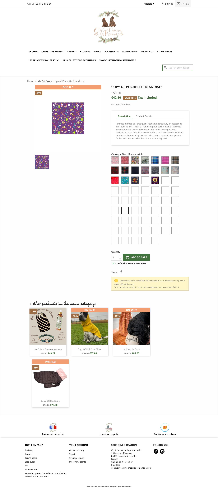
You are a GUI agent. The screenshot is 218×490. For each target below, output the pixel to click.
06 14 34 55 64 (43, 3)
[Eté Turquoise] (125, 241)
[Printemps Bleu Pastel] (135, 221)
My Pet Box (147, 51)
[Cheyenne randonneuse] (165, 180)
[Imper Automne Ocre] (135, 211)
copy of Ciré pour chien (90, 349)
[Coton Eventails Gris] (165, 201)
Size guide (30, 461)
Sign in (72, 454)
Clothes (85, 51)
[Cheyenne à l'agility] (175, 180)
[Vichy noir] (135, 231)
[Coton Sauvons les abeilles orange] (135, 201)
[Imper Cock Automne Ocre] (155, 211)
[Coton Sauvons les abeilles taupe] (145, 201)
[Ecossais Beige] (175, 160)
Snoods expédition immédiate (117, 60)
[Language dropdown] (149, 4)
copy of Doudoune (50, 400)
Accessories (111, 51)
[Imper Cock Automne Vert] (165, 211)
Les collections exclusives (79, 60)
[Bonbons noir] (115, 211)
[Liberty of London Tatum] (135, 160)
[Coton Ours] (175, 191)
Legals (28, 454)
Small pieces (164, 51)
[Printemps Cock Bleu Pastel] (165, 221)
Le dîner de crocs (131, 349)
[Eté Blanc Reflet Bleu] (175, 231)
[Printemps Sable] (155, 221)
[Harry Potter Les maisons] (115, 221)
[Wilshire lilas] (155, 231)
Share (121, 272)
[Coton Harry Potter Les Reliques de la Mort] (125, 201)
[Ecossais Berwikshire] (115, 170)
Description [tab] (124, 116)
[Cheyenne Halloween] (155, 180)
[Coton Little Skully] (115, 201)
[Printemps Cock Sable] (115, 231)
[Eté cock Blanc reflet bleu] (135, 241)
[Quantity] (114, 257)
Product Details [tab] (143, 116)
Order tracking (76, 450)
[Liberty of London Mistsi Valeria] (125, 160)
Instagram (162, 451)
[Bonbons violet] (125, 211)
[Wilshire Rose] (165, 231)
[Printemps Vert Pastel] (145, 221)
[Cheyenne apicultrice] (145, 180)
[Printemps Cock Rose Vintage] (175, 221)
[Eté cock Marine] (145, 241)
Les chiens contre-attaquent (48, 349)
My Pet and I (129, 51)
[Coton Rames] (175, 170)
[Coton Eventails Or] (135, 191)
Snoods (72, 51)
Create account (76, 457)
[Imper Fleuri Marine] (155, 170)
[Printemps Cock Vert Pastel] (125, 231)
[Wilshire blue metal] (145, 231)
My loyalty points (77, 461)
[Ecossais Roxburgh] (125, 170)
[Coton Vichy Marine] (155, 191)
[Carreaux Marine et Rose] (135, 170)
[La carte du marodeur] (175, 211)
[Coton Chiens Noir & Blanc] (115, 191)
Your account (78, 445)
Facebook (156, 451)
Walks (97, 51)
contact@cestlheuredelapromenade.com (131, 467)
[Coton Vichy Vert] (165, 191)
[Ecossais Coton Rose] (165, 160)
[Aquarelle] (145, 160)
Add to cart (136, 257)
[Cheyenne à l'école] (135, 180)
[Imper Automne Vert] (145, 211)
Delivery (29, 450)
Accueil (33, 51)
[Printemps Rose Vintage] (125, 221)
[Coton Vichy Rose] (145, 191)
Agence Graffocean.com (124, 486)
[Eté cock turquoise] (155, 241)
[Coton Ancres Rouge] (115, 180)
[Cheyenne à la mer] (125, 180)
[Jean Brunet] (175, 201)
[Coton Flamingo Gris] (155, 201)
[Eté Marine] (115, 241)
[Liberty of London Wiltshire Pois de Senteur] (115, 160)
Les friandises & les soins (44, 60)
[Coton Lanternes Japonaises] (165, 170)
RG (26, 465)
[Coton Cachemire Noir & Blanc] (125, 191)
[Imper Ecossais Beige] (145, 170)
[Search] (177, 68)
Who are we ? (31, 469)
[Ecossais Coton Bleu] (155, 160)
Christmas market (53, 51)
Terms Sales (31, 457)
